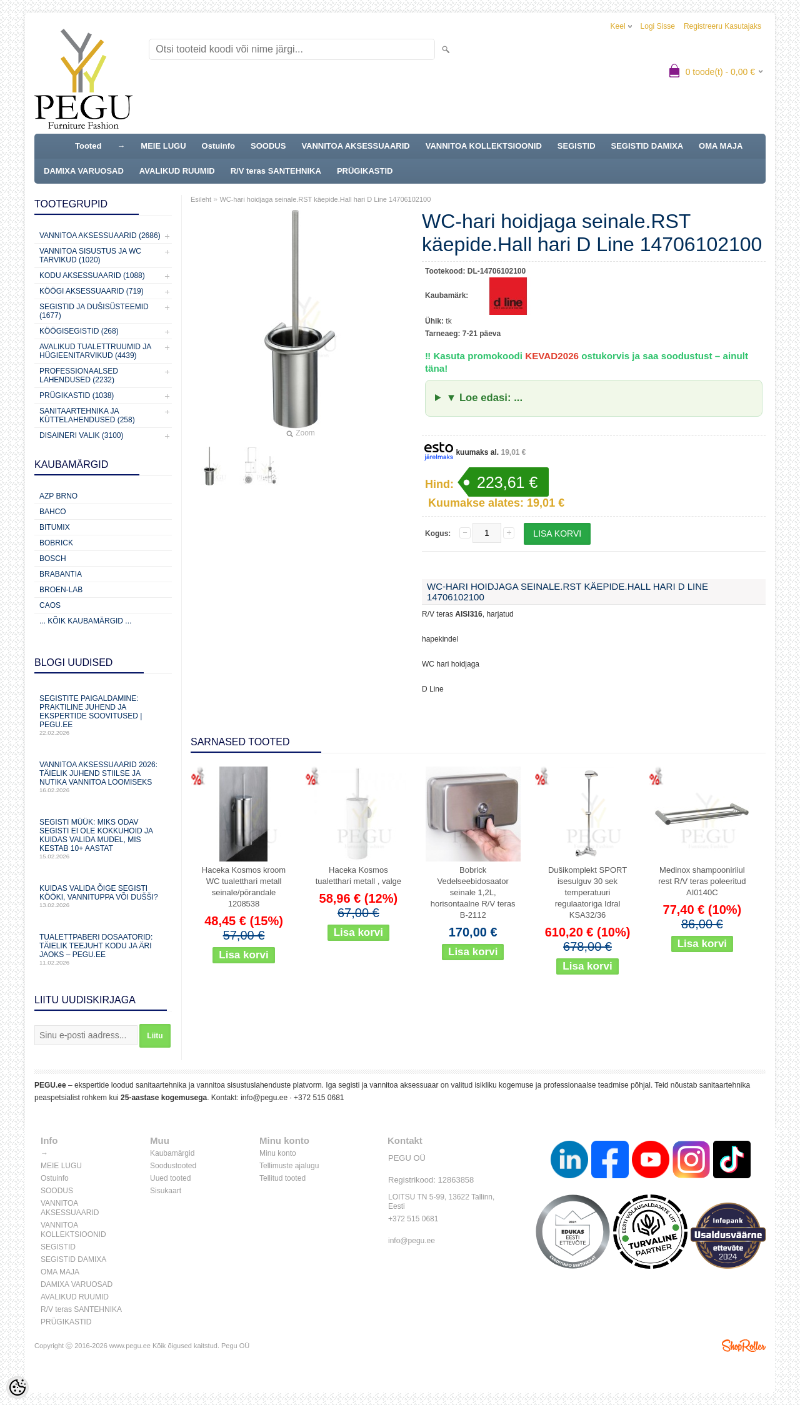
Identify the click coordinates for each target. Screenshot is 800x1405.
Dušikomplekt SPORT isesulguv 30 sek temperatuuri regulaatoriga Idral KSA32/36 (587, 892)
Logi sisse (658, 26)
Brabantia (60, 574)
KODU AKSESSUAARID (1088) (92, 275)
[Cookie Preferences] (17, 1387)
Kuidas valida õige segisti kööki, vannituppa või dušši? (103, 896)
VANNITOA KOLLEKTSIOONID (484, 146)
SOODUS (268, 146)
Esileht (201, 199)
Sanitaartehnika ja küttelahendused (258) (87, 415)
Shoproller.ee (744, 1345)
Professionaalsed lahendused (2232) (78, 375)
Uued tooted (170, 1178)
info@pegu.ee (264, 1097)
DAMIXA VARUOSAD (84, 171)
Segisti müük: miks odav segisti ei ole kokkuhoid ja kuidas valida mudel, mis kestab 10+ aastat (103, 839)
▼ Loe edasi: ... (484, 398)
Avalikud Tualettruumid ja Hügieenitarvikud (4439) (95, 351)
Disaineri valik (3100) (81, 435)
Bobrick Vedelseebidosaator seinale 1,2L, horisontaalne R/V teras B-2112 (473, 892)
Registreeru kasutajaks (722, 26)
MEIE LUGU (163, 146)
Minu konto (277, 1153)
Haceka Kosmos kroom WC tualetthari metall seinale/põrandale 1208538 (244, 886)
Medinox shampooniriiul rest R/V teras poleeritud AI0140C (702, 881)
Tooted (88, 146)
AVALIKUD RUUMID (177, 171)
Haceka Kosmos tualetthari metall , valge (358, 875)
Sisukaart (165, 1190)
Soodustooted (173, 1165)
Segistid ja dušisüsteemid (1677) (94, 311)
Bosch (52, 558)
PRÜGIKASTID (365, 171)
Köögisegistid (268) (79, 331)
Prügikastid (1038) (76, 395)
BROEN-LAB (60, 589)
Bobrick (56, 543)
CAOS (50, 605)
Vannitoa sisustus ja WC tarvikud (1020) (90, 255)
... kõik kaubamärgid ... (85, 621)
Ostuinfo (218, 146)
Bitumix (54, 527)
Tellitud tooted (282, 1178)
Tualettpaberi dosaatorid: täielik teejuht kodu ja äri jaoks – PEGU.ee (103, 949)
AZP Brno (58, 496)
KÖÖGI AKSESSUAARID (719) (91, 291)
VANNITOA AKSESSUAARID (355, 146)
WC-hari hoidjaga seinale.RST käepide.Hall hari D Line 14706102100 (325, 199)
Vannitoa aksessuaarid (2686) (100, 235)
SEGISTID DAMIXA (647, 146)
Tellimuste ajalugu (289, 1165)
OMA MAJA (720, 146)
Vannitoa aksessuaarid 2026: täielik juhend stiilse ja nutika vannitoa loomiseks (103, 776)
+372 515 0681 (319, 1097)
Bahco (52, 511)
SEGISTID (577, 146)
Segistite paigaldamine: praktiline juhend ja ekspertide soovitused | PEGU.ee (103, 715)
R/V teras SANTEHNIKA (276, 171)
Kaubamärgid (172, 1153)
